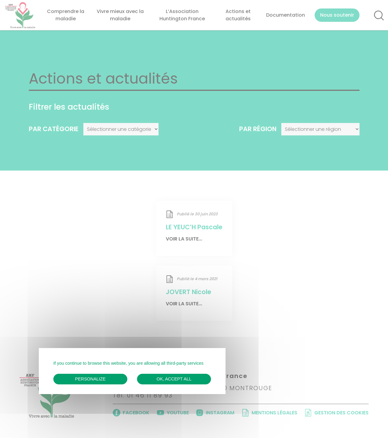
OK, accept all (174, 379)
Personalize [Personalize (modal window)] (90, 379)
